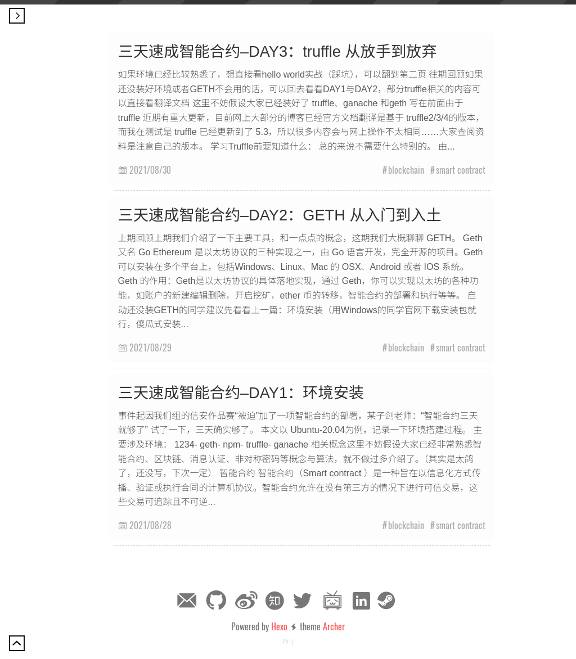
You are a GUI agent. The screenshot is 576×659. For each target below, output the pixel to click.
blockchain (406, 170)
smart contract (460, 170)
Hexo (279, 626)
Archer (334, 626)
